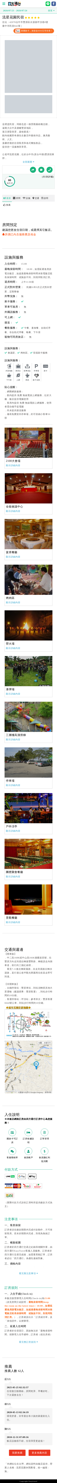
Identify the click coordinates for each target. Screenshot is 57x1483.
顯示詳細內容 (13, 465)
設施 (26, 198)
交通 (36, 198)
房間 (16, 198)
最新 (7, 198)
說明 (44, 198)
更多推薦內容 (39, 1452)
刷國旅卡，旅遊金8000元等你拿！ (34, 31)
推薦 (6, 205)
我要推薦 (17, 1452)
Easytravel (33, 1481)
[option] (28, 443)
